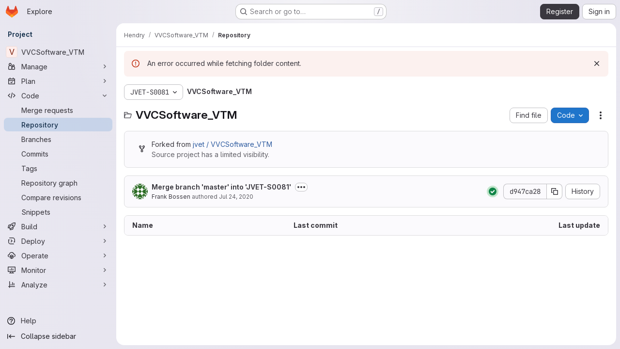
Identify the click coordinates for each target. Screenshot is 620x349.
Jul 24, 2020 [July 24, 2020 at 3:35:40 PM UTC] (236, 196)
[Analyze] (58, 284)
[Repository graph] (58, 183)
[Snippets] (58, 212)
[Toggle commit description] (301, 187)
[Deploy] (58, 241)
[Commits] (58, 153)
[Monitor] (58, 270)
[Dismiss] (597, 63)
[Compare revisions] (58, 197)
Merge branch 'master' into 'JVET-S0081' (221, 187)
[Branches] (58, 139)
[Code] (58, 95)
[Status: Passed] (492, 191)
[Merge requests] (58, 110)
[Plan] (58, 81)
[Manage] (58, 66)
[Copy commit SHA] (554, 191)
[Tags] (58, 168)
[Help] (58, 321)
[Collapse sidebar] (58, 336)
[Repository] (58, 124)
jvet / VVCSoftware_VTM (232, 144)
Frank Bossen (171, 196)
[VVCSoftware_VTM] (58, 52)
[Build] (58, 226)
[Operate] (58, 255)
